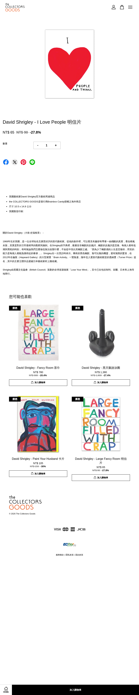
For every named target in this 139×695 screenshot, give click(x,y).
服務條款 (60, 555)
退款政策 (79, 555)
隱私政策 (70, 555)
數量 (5, 143)
